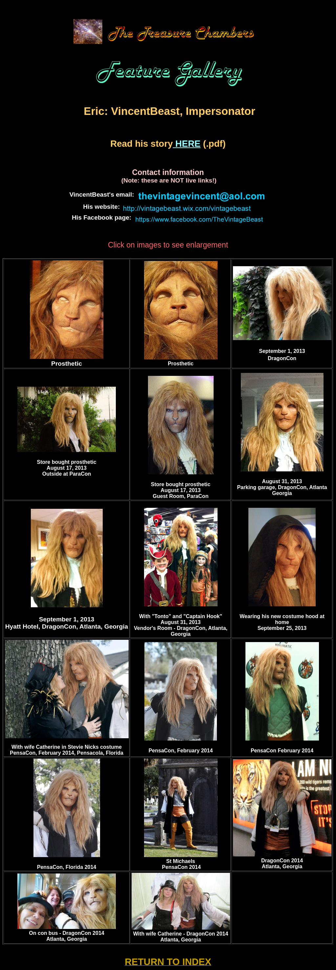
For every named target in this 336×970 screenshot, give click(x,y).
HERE (186, 144)
